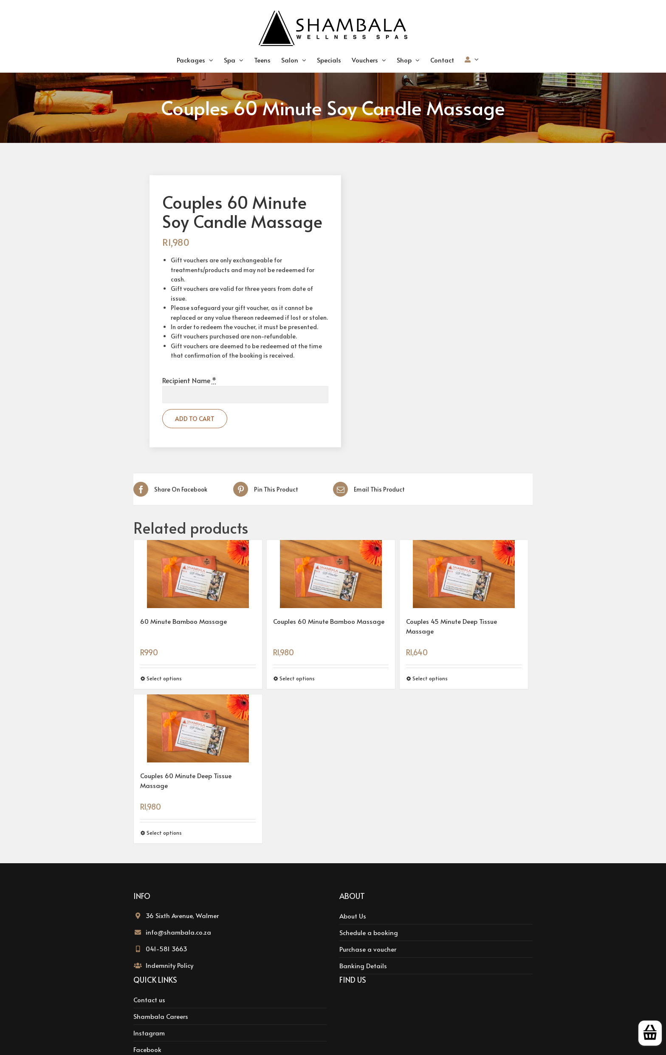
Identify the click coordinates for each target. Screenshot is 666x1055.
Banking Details (363, 965)
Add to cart (194, 419)
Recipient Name (189, 380)
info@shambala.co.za (178, 931)
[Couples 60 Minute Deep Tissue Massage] (198, 728)
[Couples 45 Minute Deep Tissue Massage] (464, 574)
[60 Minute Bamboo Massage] (198, 574)
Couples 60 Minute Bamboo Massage (328, 621)
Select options (164, 678)
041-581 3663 (166, 948)
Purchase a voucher (367, 948)
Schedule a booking (368, 932)
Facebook (147, 1049)
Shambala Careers (160, 1016)
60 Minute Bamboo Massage (183, 621)
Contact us (149, 999)
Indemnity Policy (169, 965)
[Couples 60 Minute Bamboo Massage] (331, 574)
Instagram (149, 1032)
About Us (352, 915)
